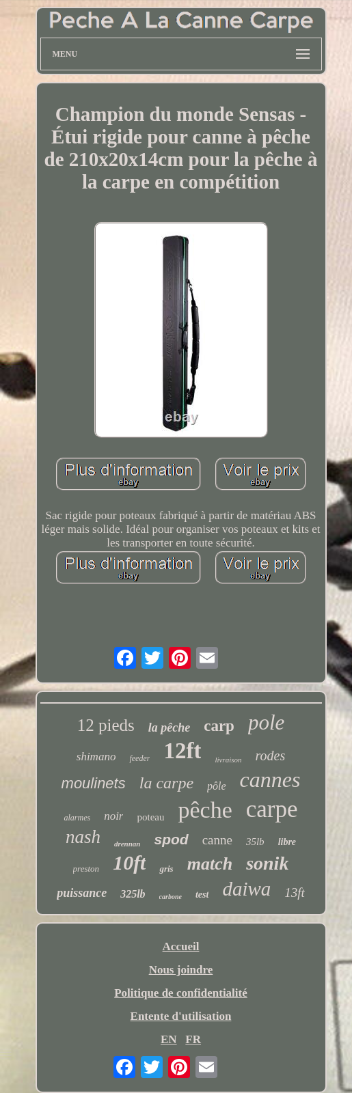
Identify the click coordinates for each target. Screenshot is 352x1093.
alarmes (77, 817)
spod (171, 839)
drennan (127, 844)
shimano (96, 756)
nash (83, 837)
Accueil (181, 946)
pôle (216, 786)
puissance (82, 893)
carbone (170, 896)
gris (166, 868)
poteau (150, 817)
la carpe (166, 783)
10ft (129, 862)
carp (219, 725)
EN (169, 1039)
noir (113, 816)
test (201, 894)
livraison (228, 760)
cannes (270, 779)
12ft (182, 750)
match (209, 864)
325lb (132, 894)
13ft (294, 892)
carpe (272, 809)
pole (266, 722)
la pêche (169, 727)
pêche (205, 809)
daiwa (246, 889)
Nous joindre (181, 969)
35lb (255, 841)
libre (287, 842)
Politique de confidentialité (180, 992)
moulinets (94, 783)
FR (193, 1039)
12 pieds (106, 725)
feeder (139, 758)
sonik (267, 863)
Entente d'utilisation (181, 1016)
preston (86, 868)
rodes (271, 755)
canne (217, 840)
